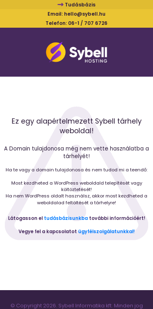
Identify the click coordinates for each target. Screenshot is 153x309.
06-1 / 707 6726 (88, 23)
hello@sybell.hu (84, 13)
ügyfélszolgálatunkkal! (106, 231)
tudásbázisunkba (66, 218)
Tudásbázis (80, 4)
